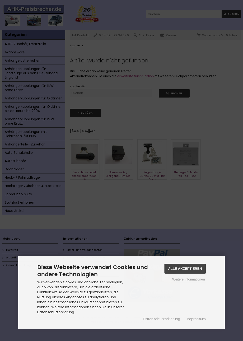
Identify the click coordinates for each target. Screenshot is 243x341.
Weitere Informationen (188, 279)
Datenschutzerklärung (161, 319)
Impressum (196, 319)
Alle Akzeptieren (185, 269)
